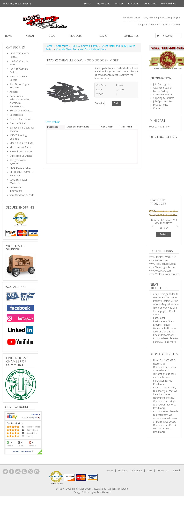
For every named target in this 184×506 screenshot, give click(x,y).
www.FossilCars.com (160, 270)
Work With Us (168, 3)
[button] (151, 225)
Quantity (99, 103)
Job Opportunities (162, 101)
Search (87, 3)
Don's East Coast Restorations (89, 488)
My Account (103, 3)
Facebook (11, 471)
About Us (137, 470)
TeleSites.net (104, 492)
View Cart (165, 17)
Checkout (133, 3)
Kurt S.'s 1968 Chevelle (165, 411)
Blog (52, 35)
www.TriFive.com (158, 260)
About (30, 35)
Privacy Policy (160, 104)
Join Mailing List (161, 84)
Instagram (37, 471)
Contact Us (150, 3)
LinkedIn (5, 471)
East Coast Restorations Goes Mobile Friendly (163, 321)
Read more (170, 341)
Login (26, 3)
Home (8, 35)
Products (75, 35)
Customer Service (163, 94)
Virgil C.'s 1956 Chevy (164, 387)
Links (149, 470)
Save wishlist (53, 122)
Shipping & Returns (163, 97)
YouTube (18, 471)
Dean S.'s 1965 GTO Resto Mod (164, 362)
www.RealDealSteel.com (162, 263)
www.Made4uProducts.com (164, 274)
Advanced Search (162, 87)
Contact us (131, 35)
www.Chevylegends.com (162, 267)
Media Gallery (160, 91)
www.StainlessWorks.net (162, 257)
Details (164, 234)
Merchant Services (20, 225)
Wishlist (119, 3)
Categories (62, 45)
